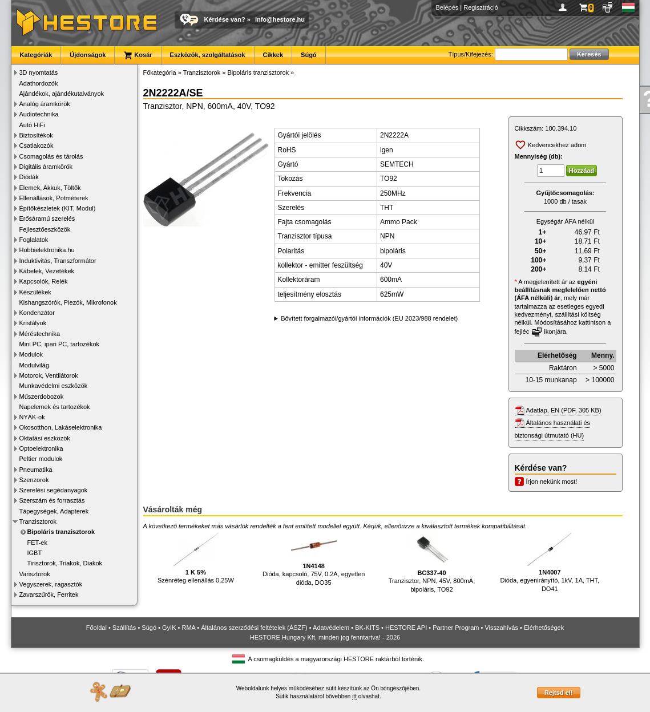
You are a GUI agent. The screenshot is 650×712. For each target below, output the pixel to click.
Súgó (309, 54)
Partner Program (456, 627)
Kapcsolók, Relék (43, 281)
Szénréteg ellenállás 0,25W (196, 558)
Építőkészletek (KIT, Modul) (57, 208)
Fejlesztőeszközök (45, 229)
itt (354, 696)
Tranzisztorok (38, 521)
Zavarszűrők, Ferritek (49, 594)
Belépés (447, 7)
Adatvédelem (331, 627)
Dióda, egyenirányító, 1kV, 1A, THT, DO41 (549, 562)
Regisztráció (480, 7)
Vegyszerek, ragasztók (51, 584)
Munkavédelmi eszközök (53, 385)
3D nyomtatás (38, 72)
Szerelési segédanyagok (53, 490)
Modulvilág (34, 365)
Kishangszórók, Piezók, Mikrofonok (68, 302)
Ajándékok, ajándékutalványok (61, 93)
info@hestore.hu (280, 19)
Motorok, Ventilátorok (48, 375)
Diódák (29, 176)
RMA (188, 627)
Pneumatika (36, 469)
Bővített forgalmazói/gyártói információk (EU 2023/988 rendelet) (369, 318)
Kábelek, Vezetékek (47, 271)
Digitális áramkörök (46, 166)
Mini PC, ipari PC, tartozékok (59, 344)
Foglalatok (34, 239)
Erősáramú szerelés (47, 218)
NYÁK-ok (32, 417)
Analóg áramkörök (44, 103)
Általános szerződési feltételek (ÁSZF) (254, 627)
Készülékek (35, 292)
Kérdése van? (224, 19)
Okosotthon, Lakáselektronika (60, 427)
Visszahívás (501, 627)
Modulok (31, 354)
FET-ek (37, 542)
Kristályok (33, 322)
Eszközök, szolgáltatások (207, 54)
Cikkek (273, 54)
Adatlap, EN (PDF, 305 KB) (563, 410)
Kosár (137, 55)
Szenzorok (34, 479)
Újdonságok (88, 54)
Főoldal (96, 627)
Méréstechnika (39, 333)
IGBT (34, 552)
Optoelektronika (41, 448)
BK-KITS (367, 627)
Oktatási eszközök (44, 438)
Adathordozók (38, 83)
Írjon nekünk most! (552, 481)
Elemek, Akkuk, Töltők (50, 187)
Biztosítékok (36, 135)
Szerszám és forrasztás (52, 500)
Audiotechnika (39, 114)
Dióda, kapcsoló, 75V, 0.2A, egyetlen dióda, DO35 (314, 559)
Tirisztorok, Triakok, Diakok (65, 563)
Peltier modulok (41, 458)
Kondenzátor (37, 312)
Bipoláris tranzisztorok (61, 531)
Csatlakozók (36, 145)
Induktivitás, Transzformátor (57, 260)
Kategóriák (36, 54)
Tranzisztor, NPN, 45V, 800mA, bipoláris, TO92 (432, 562)
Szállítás (124, 627)
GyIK (169, 627)
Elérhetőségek (544, 627)
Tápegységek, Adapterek (54, 511)
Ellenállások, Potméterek (53, 198)
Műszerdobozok (41, 396)
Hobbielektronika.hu (47, 249)
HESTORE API (406, 627)
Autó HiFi (32, 125)
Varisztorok (34, 574)
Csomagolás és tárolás (51, 156)
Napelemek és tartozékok (54, 406)
